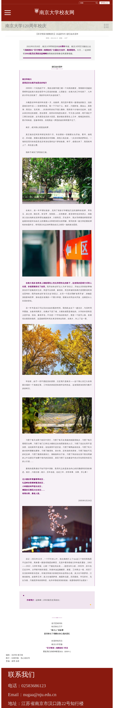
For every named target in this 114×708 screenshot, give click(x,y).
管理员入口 (104, 3)
